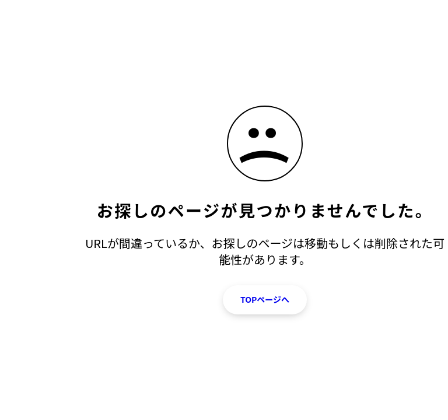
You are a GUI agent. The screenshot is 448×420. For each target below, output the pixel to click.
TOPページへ (264, 299)
